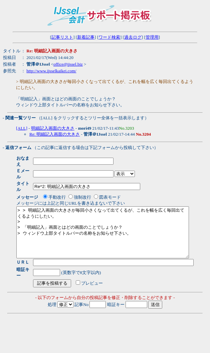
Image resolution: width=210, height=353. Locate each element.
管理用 (152, 37)
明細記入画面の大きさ (52, 128)
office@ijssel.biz (68, 64)
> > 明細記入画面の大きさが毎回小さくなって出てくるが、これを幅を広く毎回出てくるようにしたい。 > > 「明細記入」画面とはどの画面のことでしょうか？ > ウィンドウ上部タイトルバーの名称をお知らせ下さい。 (113, 222)
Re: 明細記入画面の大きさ (54, 134)
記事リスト (62, 37)
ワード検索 (109, 37)
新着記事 (85, 37)
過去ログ (133, 37)
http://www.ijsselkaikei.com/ (51, 70)
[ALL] (21, 128)
